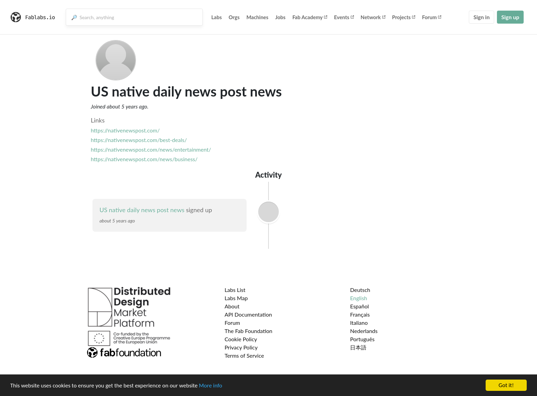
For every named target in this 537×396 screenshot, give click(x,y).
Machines (257, 17)
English (358, 298)
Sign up (510, 17)
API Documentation (248, 314)
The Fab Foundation (249, 331)
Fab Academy (309, 17)
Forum (431, 17)
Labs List (235, 289)
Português (362, 339)
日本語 (358, 347)
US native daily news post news (141, 210)
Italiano (359, 322)
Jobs (280, 17)
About (232, 306)
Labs (216, 17)
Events (344, 17)
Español (359, 306)
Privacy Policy (241, 347)
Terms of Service (244, 355)
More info (210, 385)
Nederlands (363, 331)
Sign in (481, 17)
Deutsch (360, 289)
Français (360, 314)
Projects (403, 17)
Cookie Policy (241, 339)
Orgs (234, 17)
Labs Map (236, 298)
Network (373, 17)
